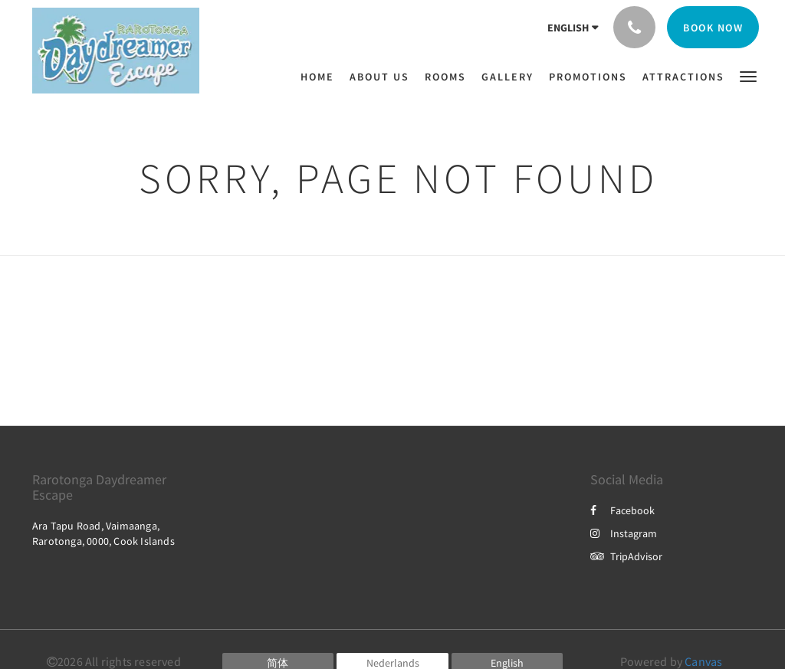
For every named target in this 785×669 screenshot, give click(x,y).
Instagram (623, 533)
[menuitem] (321, 76)
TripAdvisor (626, 556)
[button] (748, 75)
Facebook (622, 510)
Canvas (703, 661)
